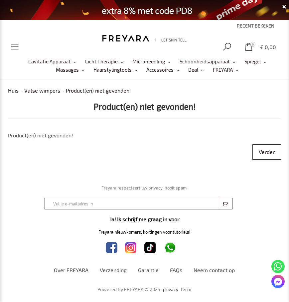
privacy (170, 289)
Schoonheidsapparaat (205, 61)
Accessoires (160, 70)
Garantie (148, 270)
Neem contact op (214, 270)
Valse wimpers (42, 90)
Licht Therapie (101, 61)
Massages (67, 70)
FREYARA (223, 70)
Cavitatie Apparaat (49, 61)
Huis (13, 90)
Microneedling (148, 61)
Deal (193, 70)
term (186, 289)
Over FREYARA (71, 270)
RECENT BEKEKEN (255, 26)
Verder (267, 152)
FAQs (176, 270)
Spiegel (252, 61)
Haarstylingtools (112, 70)
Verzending (113, 270)
